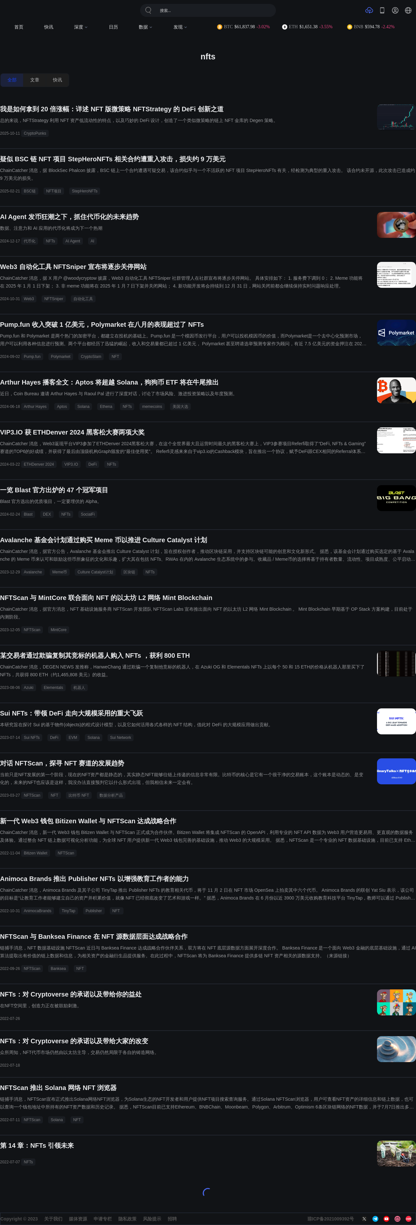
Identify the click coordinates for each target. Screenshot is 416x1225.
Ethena (106, 406)
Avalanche (33, 572)
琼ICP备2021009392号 (330, 1218)
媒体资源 (78, 1218)
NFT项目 (53, 191)
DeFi (92, 464)
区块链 (129, 572)
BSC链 (30, 191)
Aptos (62, 406)
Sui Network (120, 737)
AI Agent (72, 241)
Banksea (58, 968)
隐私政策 (127, 1218)
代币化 (29, 241)
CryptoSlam (91, 356)
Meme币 (59, 572)
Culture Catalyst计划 (95, 572)
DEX (47, 514)
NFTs (50, 241)
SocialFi (88, 514)
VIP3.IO (71, 464)
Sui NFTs (32, 737)
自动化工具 (83, 299)
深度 (81, 27)
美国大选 (180, 406)
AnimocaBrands (37, 911)
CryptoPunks (35, 133)
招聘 (172, 1218)
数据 (146, 27)
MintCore (59, 630)
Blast (28, 514)
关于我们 (53, 1218)
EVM (73, 737)
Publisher (94, 911)
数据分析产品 (111, 795)
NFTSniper (53, 299)
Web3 (29, 299)
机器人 (79, 687)
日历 (113, 27)
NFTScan (32, 630)
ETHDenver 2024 (39, 464)
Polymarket (61, 356)
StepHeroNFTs (85, 191)
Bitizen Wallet (35, 853)
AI (92, 241)
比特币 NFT (79, 795)
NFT (115, 356)
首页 (18, 27)
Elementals (53, 687)
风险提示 (152, 1218)
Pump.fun (32, 356)
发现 (181, 27)
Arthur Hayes (35, 406)
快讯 (48, 27)
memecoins (152, 406)
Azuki (28, 687)
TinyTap (68, 911)
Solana (83, 406)
